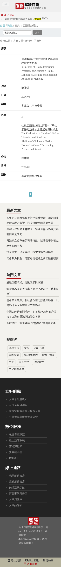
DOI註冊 (14, 458)
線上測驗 (14, 560)
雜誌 (10, 25)
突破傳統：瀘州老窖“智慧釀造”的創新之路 (31, 323)
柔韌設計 (14, 355)
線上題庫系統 (17, 440)
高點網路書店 (17, 481)
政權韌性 (39, 362)
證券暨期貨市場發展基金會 (24, 411)
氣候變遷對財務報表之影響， (26, 19)
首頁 (2, 25)
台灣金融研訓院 (18, 405)
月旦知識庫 (15, 499)
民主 (11, 362)
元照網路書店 (17, 475)
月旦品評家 (15, 505)
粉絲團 (48, 560)
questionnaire (31, 354)
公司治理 (39, 348)
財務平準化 (48, 355)
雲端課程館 (15, 446)
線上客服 (32, 560)
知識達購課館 (17, 487)
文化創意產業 (16, 369)
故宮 (26, 348)
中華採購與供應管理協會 (23, 417)
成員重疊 (24, 362)
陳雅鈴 (25, 87)
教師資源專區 (17, 434)
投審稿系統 (15, 452)
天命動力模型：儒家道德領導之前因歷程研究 (33, 258)
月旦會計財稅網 (18, 399)
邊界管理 (14, 348)
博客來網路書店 (18, 493)
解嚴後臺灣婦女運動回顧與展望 (25, 282)
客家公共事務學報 (31, 105)
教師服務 (30, 563)
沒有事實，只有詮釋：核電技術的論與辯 (30, 252)
